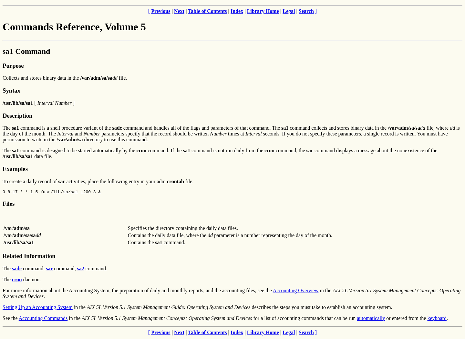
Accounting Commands (43, 319)
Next (179, 11)
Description (17, 115)
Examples (15, 168)
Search (306, 11)
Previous (160, 11)
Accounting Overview (296, 291)
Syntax (11, 90)
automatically (371, 319)
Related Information (29, 257)
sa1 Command (26, 51)
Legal (289, 11)
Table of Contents (207, 11)
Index (237, 11)
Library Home (263, 11)
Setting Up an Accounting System (38, 308)
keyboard (437, 319)
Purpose (13, 65)
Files (9, 204)
